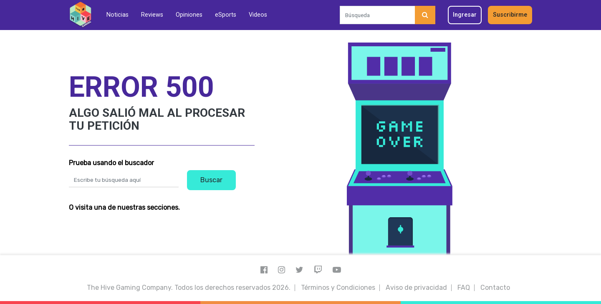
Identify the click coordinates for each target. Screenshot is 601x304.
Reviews (152, 14)
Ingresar (465, 14)
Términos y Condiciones (338, 287)
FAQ (463, 287)
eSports (225, 14)
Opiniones (189, 14)
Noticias (117, 14)
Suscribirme (510, 14)
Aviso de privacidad (416, 287)
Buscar (211, 180)
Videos (258, 14)
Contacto (495, 287)
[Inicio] (80, 14)
